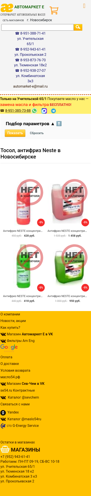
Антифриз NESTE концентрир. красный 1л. (31, 230)
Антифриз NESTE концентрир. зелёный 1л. (31, 296)
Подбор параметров (34, 123)
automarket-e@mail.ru (30, 86)
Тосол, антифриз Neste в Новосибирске (30, 153)
